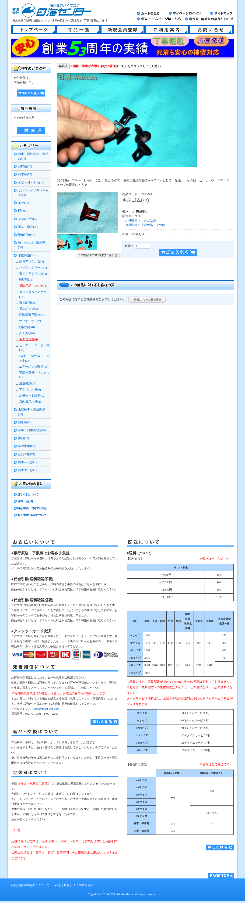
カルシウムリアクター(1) (34, 294)
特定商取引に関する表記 (31, 508)
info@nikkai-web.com (46, 708)
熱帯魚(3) (24, 422)
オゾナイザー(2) (30, 321)
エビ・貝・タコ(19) (31, 182)
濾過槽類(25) (27, 383)
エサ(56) (23, 202)
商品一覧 (78, 29)
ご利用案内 (167, 29)
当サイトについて (27, 494)
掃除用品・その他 (153, 225)
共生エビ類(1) (27, 470)
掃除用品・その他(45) (33, 285)
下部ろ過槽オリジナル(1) (34, 375)
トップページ (34, 29)
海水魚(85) (25, 174)
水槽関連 (131, 220)
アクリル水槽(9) (30, 389)
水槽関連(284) (27, 255)
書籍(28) (23, 438)
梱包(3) (23, 210)
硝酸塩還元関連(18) (32, 314)
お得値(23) (25, 166)
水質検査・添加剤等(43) (31, 412)
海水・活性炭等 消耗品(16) (33, 156)
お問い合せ (211, 29)
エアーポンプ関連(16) (33, 366)
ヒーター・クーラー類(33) (34, 347)
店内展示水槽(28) (30, 401)
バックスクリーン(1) (33, 267)
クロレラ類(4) (27, 219)
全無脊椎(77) (26, 454)
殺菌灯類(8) (27, 327)
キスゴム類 (148, 220)
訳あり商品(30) (28, 227)
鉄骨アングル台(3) (31, 261)
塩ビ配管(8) (27, 302)
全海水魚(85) (26, 446)
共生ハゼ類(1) (27, 462)
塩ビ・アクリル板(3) (33, 273)
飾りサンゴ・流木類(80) (31, 245)
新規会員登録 (123, 29)
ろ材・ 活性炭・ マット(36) (34, 358)
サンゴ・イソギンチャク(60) (33, 193)
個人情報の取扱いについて (31, 885)
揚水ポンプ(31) (29, 308)
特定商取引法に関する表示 (75, 885)
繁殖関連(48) (26, 234)
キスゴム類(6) (28, 339)
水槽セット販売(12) (32, 395)
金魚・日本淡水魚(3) (32, 430)
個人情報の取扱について (31, 515)
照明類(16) (26, 279)
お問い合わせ (25, 501)
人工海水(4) (27, 333)
